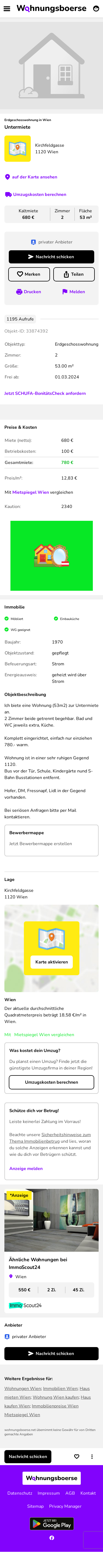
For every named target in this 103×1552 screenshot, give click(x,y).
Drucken (32, 292)
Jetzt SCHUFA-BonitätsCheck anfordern (45, 393)
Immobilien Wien (60, 1389)
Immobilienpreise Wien (55, 1406)
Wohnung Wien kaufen (56, 1397)
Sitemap (35, 1506)
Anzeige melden (26, 1169)
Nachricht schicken (55, 257)
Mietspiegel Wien (30, 492)
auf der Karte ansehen (34, 177)
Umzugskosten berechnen (39, 195)
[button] (92, 1456)
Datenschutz (19, 1493)
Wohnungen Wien (22, 1389)
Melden (77, 292)
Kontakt (88, 1493)
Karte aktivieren (51, 962)
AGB (70, 1493)
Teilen (77, 274)
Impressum (49, 1493)
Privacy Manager (65, 1506)
